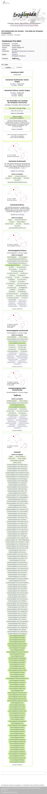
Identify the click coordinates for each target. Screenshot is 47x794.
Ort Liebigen (25, 277)
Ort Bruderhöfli (10, 283)
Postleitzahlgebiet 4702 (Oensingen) (17, 479)
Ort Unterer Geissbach (22, 295)
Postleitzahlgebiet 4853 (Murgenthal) (17, 605)
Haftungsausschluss (19, 788)
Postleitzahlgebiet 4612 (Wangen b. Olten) (17, 542)
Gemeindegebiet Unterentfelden (17, 725)
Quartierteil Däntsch (22, 360)
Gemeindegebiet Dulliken (17, 676)
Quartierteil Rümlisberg (23, 354)
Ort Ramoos (23, 351)
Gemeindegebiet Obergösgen (17, 660)
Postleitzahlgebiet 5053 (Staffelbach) (17, 627)
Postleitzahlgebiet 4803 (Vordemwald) (17, 261)
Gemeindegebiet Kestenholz (17, 639)
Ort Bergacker (24, 293)
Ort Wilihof (12, 289)
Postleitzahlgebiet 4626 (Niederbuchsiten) (17, 472)
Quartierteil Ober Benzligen (13, 359)
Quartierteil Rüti (10, 356)
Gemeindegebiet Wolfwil (17, 650)
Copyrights (4, 790)
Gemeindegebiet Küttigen (17, 717)
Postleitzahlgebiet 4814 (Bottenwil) (17, 591)
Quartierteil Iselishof (11, 362)
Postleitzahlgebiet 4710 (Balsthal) (17, 483)
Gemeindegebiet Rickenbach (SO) (17, 692)
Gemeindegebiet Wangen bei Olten (17, 701)
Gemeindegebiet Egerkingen (17, 635)
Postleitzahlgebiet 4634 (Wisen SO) (17, 491)
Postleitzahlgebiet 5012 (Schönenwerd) (17, 546)
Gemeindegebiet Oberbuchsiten (17, 646)
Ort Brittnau (25, 265)
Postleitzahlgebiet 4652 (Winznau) (17, 499)
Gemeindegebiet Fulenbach (17, 680)
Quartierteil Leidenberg (12, 306)
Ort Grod (17, 277)
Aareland (15, 54)
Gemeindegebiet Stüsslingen (17, 662)
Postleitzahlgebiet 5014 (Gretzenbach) (17, 529)
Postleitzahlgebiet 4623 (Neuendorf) (17, 466)
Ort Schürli (24, 297)
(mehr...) (23, 168)
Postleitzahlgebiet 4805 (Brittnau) (17, 263)
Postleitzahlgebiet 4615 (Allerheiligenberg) (17, 540)
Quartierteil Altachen (22, 304)
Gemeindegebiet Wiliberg (17, 760)
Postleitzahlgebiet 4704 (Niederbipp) (17, 481)
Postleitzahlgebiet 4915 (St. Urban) (17, 613)
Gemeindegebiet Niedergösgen (17, 658)
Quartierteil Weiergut (11, 357)
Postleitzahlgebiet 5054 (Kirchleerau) (17, 599)
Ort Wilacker (12, 291)
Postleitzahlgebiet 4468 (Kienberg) (17, 489)
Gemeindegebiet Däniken (17, 674)
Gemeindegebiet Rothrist (17, 747)
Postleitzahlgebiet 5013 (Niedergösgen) (17, 497)
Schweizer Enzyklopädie (15, 785)
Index (2, 788)
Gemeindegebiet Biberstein (17, 705)
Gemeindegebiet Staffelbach (17, 752)
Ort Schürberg (12, 269)
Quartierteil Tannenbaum (22, 362)
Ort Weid (10, 285)
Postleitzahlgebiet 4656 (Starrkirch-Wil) (17, 548)
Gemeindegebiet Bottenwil (17, 731)
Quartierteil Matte (17, 363)
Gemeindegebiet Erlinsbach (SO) (17, 670)
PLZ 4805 (14, 94)
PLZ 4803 (15, 44)
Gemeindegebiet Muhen (17, 719)
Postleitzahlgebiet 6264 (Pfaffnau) (17, 259)
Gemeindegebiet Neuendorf (17, 641)
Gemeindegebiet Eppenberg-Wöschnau (17, 678)
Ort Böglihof (11, 279)
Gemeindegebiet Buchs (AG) (17, 707)
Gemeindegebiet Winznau (17, 666)
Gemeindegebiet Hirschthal (17, 715)
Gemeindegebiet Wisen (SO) (17, 668)
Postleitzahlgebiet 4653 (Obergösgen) (17, 501)
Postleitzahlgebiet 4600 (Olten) (17, 505)
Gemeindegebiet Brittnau (13, 265)
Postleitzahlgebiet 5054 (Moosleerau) (17, 603)
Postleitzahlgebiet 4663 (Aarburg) (17, 515)
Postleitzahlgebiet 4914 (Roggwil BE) (17, 611)
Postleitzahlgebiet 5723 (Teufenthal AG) (17, 568)
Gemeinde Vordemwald (19, 51)
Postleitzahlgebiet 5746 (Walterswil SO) (17, 521)
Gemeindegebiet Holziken (17, 727)
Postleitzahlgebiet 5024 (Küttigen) (17, 574)
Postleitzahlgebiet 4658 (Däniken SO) (17, 517)
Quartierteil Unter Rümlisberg (21, 356)
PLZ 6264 (14, 96)
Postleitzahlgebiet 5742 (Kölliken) (17, 601)
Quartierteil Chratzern (13, 416)
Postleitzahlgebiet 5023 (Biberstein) (17, 556)
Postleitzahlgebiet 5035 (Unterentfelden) (17, 582)
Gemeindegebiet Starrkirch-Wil (17, 696)
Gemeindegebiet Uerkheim (17, 756)
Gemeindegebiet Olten (17, 690)
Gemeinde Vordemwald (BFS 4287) (17, 182)
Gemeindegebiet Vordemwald (17, 343)
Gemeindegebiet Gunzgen (17, 684)
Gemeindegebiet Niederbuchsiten (17, 644)
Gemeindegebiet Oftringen (17, 743)
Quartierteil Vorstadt (22, 299)
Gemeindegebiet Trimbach (17, 664)
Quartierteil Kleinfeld (22, 301)
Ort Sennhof (22, 269)
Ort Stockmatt (12, 349)
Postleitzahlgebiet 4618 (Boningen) (17, 513)
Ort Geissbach (22, 349)
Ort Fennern (10, 295)
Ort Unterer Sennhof (12, 293)
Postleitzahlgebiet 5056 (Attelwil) (17, 617)
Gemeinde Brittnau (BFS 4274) (17, 228)
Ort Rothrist (11, 345)
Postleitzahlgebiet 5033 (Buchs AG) (17, 558)
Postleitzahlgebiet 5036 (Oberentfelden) (17, 578)
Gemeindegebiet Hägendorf (17, 686)
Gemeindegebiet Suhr (17, 723)
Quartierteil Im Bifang (12, 304)
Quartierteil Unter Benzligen (22, 357)
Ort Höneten (21, 281)
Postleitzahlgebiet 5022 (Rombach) (17, 572)
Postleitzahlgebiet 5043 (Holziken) (17, 584)
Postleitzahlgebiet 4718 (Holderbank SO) (17, 476)
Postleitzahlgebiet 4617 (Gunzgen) (17, 536)
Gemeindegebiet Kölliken (17, 737)
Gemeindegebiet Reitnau (17, 745)
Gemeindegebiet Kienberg (17, 654)
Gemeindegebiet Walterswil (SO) (17, 699)
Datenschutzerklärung (33, 788)
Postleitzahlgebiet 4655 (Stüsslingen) (17, 495)
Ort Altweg (12, 275)
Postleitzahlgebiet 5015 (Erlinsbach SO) (17, 509)
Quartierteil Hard (12, 303)
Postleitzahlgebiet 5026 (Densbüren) (17, 562)
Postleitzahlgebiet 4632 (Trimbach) (17, 507)
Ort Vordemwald (21, 267)
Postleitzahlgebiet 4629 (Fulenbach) (17, 527)
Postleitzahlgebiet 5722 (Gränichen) (17, 566)
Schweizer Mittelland (18, 56)
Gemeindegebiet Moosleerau (17, 739)
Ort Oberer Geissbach (13, 297)
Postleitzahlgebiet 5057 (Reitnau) (17, 619)
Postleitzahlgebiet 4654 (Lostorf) (17, 493)
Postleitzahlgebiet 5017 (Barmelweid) (17, 511)
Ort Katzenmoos (11, 287)
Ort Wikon (11, 267)
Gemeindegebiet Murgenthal (17, 741)
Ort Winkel (12, 281)
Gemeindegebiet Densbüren (17, 709)
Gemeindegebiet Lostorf (17, 656)
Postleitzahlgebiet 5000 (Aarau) (17, 550)
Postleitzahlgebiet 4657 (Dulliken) (17, 519)
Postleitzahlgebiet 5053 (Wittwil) (17, 629)
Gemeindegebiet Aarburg (17, 729)
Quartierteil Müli (24, 359)
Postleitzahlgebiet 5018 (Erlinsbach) (17, 564)
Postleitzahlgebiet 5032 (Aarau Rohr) (17, 554)
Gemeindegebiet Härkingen (17, 637)
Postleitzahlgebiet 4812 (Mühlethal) (17, 631)
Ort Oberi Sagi (22, 347)
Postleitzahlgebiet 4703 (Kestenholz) (17, 470)
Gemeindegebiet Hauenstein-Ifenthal (17, 652)
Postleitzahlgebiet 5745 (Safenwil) (17, 625)
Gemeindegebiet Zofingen (17, 762)
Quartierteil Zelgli (23, 306)
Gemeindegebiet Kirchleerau (17, 735)
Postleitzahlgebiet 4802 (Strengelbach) (17, 621)
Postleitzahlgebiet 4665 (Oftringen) (17, 586)
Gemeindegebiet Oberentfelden (17, 721)
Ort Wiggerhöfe (23, 287)
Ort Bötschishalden (21, 285)
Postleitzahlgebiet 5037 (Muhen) (17, 576)
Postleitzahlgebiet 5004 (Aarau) (17, 552)
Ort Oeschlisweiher (12, 351)
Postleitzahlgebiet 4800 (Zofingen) (17, 615)
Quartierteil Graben (12, 301)
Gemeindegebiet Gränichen (17, 713)
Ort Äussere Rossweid (17, 271)
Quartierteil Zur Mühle (22, 303)
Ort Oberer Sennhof (12, 273)
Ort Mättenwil (21, 275)
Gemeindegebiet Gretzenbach (17, 682)
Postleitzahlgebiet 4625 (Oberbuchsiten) (17, 474)
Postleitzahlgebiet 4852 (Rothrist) (17, 341)
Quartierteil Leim (22, 416)
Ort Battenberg (22, 291)
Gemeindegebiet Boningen (17, 672)
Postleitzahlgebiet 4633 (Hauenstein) (17, 487)
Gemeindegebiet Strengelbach (17, 754)
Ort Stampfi (9, 277)
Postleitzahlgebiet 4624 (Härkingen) (17, 468)
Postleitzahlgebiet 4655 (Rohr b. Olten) (17, 503)
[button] (8, 67)
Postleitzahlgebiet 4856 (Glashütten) (17, 609)
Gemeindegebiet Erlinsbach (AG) (17, 711)
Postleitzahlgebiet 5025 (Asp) (17, 560)
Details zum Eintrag (17, 171)
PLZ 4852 (14, 85)
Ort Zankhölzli (12, 300)
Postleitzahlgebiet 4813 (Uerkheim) (17, 589)
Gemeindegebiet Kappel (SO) (17, 688)
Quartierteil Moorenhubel (11, 354)
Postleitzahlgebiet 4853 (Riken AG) (17, 607)
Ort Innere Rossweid (22, 283)
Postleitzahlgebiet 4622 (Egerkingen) (17, 464)
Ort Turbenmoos (21, 279)
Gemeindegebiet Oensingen (17, 648)
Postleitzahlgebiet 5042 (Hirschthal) (17, 570)
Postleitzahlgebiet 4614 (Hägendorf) (17, 532)
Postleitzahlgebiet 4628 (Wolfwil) (17, 485)
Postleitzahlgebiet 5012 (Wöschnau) (17, 523)
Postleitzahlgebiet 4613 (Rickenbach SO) (17, 544)
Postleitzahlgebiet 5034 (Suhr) (17, 580)
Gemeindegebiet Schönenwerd (17, 694)
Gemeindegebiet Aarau (17, 703)
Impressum (8, 788)
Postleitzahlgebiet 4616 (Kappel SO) (17, 534)
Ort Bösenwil (24, 273)
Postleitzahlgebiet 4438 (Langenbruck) (17, 538)
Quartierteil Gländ (12, 360)
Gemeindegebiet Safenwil (17, 749)
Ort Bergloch (21, 289)
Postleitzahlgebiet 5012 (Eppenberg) (17, 525)
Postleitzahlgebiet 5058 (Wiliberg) (17, 633)
